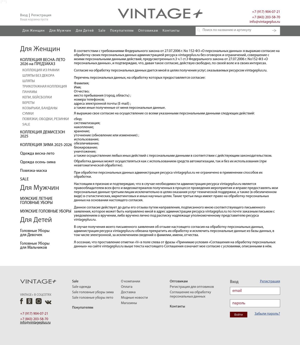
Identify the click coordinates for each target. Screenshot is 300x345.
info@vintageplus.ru (265, 22)
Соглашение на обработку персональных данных (190, 294)
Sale (102, 31)
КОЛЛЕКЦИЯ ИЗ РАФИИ (40, 70)
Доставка (128, 292)
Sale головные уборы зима (93, 292)
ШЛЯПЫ (28, 81)
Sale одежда (81, 287)
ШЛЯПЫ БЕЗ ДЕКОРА (38, 75)
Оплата (126, 287)
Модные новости (134, 298)
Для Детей (85, 31)
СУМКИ (28, 113)
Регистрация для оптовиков (192, 287)
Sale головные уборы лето (92, 298)
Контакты (171, 31)
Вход (24, 15)
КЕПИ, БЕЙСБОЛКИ (37, 97)
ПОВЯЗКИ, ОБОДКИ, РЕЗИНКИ (45, 119)
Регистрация (41, 15)
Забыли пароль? (267, 314)
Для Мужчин (60, 31)
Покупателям (122, 31)
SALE (26, 124)
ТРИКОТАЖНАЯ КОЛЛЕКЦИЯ (44, 86)
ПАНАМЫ (29, 92)
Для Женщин (33, 31)
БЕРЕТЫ (28, 103)
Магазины (129, 303)
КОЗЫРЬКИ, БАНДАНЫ (39, 108)
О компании (130, 281)
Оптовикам (148, 31)
